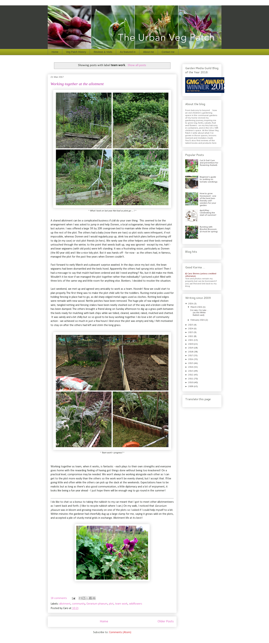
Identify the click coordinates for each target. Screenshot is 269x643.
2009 (191, 386)
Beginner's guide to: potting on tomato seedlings (208, 179)
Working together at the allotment (77, 84)
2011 (191, 378)
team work (121, 603)
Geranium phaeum (96, 603)
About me (148, 51)
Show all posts (137, 65)
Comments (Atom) (120, 632)
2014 (191, 367)
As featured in (127, 51)
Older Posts (166, 621)
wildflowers (135, 603)
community (78, 603)
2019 (191, 347)
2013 (191, 371)
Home (55, 51)
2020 (191, 344)
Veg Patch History (76, 51)
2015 (191, 363)
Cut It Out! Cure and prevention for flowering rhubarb (209, 162)
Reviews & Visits (103, 51)
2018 (191, 351)
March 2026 (197, 307)
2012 (191, 374)
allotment (65, 603)
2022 (191, 336)
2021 (191, 340)
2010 (191, 382)
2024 (191, 328)
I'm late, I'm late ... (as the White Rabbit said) (199, 312)
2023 (191, 332)
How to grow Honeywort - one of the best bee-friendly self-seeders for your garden (208, 199)
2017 (191, 355)
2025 (191, 324)
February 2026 (198, 320)
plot (111, 603)
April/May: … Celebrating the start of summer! (208, 212)
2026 (191, 303)
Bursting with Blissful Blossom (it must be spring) (209, 229)
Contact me (168, 51)
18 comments (59, 598)
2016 (191, 359)
